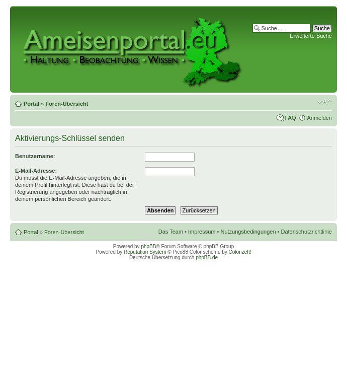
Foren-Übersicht (66, 104)
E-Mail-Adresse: (36, 171)
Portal (31, 104)
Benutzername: (35, 156)
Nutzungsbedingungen (248, 232)
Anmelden (319, 118)
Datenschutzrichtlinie (306, 232)
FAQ (290, 118)
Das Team (170, 232)
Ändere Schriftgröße (324, 101)
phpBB (148, 246)
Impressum (201, 232)
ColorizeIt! (240, 252)
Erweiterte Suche (311, 36)
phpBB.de (207, 257)
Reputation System (145, 252)
